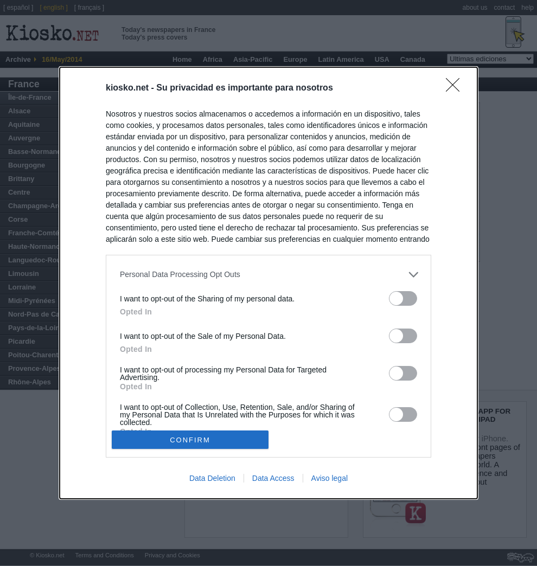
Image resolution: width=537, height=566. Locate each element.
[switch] (403, 298)
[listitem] (268, 274)
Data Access (273, 478)
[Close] (456, 88)
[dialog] (268, 283)
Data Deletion (212, 478)
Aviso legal (329, 478)
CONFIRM (190, 440)
